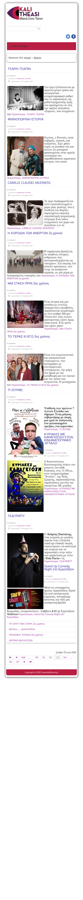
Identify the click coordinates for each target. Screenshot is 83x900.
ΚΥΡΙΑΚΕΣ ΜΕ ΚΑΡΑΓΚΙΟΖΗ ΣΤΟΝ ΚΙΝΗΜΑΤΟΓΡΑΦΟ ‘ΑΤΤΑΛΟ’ (58, 438)
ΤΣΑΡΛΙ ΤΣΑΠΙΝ (19, 69)
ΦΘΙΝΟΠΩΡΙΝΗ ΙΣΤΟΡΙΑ (26, 119)
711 (43, 657)
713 (57, 657)
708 (23, 657)
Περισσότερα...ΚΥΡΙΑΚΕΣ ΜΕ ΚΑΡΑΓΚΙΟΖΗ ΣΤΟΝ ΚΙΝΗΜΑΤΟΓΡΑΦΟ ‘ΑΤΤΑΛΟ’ (59, 491)
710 (36, 657)
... (30, 657)
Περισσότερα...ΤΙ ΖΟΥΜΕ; (57, 429)
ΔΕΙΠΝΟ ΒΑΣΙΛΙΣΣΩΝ (21, 640)
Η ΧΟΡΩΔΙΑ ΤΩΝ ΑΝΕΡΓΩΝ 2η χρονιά (35, 233)
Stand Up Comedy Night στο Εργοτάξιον (59, 567)
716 (10, 661)
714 (64, 657)
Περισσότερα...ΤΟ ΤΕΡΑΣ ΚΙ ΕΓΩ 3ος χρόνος (35, 384)
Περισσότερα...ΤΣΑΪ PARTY (58, 561)
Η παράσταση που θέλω (23, 78)
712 (50, 657)
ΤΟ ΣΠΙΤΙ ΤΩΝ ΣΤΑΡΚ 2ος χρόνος (27, 623)
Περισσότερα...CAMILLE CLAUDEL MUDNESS (30, 228)
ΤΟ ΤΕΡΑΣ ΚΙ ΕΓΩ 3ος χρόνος (29, 336)
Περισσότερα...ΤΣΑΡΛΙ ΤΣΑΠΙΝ (28, 114)
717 (17, 661)
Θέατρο (37, 57)
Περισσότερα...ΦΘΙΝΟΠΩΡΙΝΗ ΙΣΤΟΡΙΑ (28, 177)
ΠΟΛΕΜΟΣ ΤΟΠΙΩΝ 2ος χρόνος (26, 634)
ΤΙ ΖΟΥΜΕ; (15, 390)
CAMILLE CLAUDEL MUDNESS (29, 183)
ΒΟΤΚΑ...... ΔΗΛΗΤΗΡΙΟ (22, 629)
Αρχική (27, 57)
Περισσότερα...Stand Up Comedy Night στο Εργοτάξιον (35, 616)
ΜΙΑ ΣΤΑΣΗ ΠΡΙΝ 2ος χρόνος (28, 283)
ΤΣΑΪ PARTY (16, 516)
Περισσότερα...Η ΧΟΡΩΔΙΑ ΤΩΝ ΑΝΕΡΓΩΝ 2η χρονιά (40, 277)
